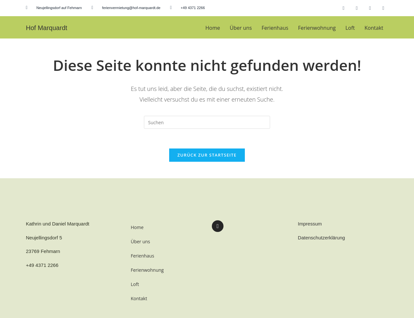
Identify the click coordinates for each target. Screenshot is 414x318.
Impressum (310, 223)
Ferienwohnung (317, 27)
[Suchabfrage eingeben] (207, 122)
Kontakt (374, 27)
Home (212, 27)
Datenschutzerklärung (321, 237)
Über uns (241, 27)
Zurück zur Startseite (207, 155)
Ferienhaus (275, 27)
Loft (350, 27)
